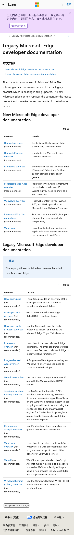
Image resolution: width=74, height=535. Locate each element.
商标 (41, 530)
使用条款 (30, 530)
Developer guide (12, 298)
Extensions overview (14, 166)
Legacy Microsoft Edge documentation (32, 35)
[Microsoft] (37, 4)
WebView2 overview (14, 200)
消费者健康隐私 (11, 530)
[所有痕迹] (6, 36)
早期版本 (24, 525)
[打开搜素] (61, 5)
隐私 (55, 525)
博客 (35, 525)
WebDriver (9, 228)
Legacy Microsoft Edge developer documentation (30, 73)
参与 (46, 525)
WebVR (8, 460)
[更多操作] (68, 36)
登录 (69, 4)
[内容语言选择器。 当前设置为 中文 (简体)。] (12, 517)
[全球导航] (3, 5)
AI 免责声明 (9, 525)
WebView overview (13, 377)
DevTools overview (13, 143)
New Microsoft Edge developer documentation (29, 69)
